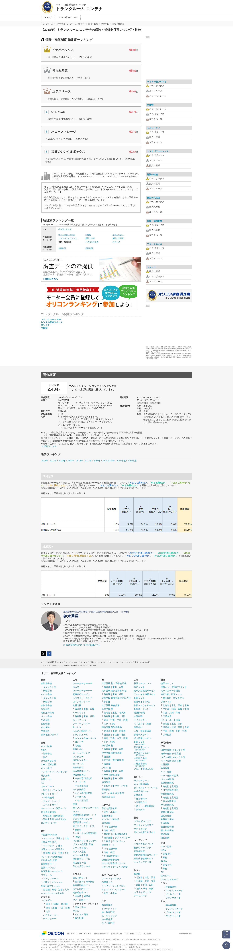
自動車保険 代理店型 (171, 753)
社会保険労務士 (120, 834)
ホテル (76, 911)
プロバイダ (166, 701)
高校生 (107, 786)
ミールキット (79, 712)
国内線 (78, 896)
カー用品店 (107, 919)
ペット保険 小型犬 (170, 775)
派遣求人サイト (141, 734)
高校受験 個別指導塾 (112, 727)
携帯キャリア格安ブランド (174, 687)
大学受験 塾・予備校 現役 (114, 683)
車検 (75, 804)
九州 (67, 853)
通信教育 (106, 782)
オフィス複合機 (80, 855)
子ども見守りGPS (81, 866)
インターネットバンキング (54, 772)
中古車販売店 (79, 775)
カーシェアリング (81, 753)
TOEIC (107, 834)
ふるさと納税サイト (82, 731)
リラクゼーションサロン (113, 886)
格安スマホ (178, 698)
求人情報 (147, 933)
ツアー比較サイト (81, 900)
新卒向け (140, 809)
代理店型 (47, 690)
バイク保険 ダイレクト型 (173, 757)
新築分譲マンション (50, 886)
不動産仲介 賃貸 (49, 860)
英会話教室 (107, 816)
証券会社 (47, 753)
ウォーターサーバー (82, 683)
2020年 (62, 460)
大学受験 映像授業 (111, 705)
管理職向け (141, 802)
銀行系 (46, 790)
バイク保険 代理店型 (171, 761)
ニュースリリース (84, 933)
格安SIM (167, 698)
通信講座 (106, 823)
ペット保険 (46, 716)
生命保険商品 (167, 794)
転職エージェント (142, 709)
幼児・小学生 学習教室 (113, 793)
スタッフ (116, 242)
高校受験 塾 (107, 709)
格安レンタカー (80, 760)
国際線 (87, 896)
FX (42, 782)
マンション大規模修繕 (52, 856)
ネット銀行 (46, 768)
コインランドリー (81, 701)
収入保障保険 (169, 801)
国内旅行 (79, 881)
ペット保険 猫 (167, 779)
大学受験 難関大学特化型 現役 (116, 698)
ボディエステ (140, 828)
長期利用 (89, 248)
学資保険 (45, 731)
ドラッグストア (109, 908)
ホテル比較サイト (81, 889)
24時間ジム (107, 882)
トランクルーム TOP (51, 319)
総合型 (78, 830)
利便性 (88, 235)
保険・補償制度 (154, 221)
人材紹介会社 (140, 759)
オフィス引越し (80, 848)
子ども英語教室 (109, 808)
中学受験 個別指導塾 (112, 753)
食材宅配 (77, 705)
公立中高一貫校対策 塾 (113, 760)
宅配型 (44, 328)
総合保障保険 (167, 826)
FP (105, 826)
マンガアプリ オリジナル (85, 840)
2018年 (79, 460)
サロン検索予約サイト (144, 832)
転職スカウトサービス (144, 705)
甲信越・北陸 (118, 716)
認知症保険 (166, 816)
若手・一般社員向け (145, 806)
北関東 (55, 904)
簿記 (112, 830)
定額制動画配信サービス (84, 815)
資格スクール (108, 845)
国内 (77, 907)
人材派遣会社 (140, 764)
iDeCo (164, 861)
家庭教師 (106, 789)
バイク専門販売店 (83, 793)
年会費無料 (48, 797)
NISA (43, 750)
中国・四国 (64, 907)
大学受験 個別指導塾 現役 (114, 690)
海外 (83, 907)
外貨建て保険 (167, 819)
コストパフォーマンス (67, 238)
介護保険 (165, 823)
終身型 (166, 786)
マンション (48, 838)
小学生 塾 (106, 767)
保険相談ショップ (49, 734)
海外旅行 (90, 881)
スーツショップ (109, 916)
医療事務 (113, 826)
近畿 (60, 853)
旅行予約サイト (80, 878)
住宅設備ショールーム (52, 871)
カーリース (78, 764)
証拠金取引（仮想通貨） (55, 819)
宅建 (106, 830)
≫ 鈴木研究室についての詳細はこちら (82, 645)
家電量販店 (107, 905)
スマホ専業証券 (48, 761)
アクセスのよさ (91, 242)
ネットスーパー (80, 720)
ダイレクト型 (49, 687)
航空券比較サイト (81, 885)
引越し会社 (78, 749)
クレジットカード (49, 794)
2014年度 (121, 460)
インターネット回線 (170, 720)
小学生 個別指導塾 (111, 775)
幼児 (106, 812)
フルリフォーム (50, 878)
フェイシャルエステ (143, 825)
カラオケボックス (142, 892)
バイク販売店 (79, 789)
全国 (151, 888)
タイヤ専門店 (108, 923)
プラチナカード (173, 897)
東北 (48, 904)
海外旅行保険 (47, 712)
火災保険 (45, 709)
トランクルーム (80, 734)
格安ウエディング (142, 847)
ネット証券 (46, 746)
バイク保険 (46, 694)
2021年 (53, 460)
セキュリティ (118, 235)
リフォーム (46, 875)
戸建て (59, 838)
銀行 (45, 757)
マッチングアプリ (142, 862)
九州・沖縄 (109, 723)
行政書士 (108, 837)
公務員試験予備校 (110, 859)
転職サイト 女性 (142, 701)
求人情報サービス (142, 738)
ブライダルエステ (142, 821)
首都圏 (46, 853)
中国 (186, 709)
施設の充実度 (118, 238)
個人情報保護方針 (101, 933)
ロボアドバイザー (49, 823)
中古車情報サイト (81, 771)
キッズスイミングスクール (114, 890)
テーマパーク (140, 895)
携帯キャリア (167, 683)
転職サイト (139, 698)
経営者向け (141, 798)
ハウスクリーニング (82, 698)
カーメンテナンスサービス (86, 808)
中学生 (115, 786)
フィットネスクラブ (111, 878)
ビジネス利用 (81, 914)
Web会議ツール (141, 791)
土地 (67, 838)
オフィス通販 (79, 851)
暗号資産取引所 (48, 812)
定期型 (175, 786)
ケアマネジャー (122, 837)
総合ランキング (64, 229)
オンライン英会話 (110, 819)
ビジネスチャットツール (146, 788)
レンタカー (78, 756)
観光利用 (79, 918)
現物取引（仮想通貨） (54, 816)
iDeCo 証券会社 (48, 764)
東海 (54, 853)
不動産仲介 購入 (49, 842)
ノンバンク (57, 790)
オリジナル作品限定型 (85, 833)
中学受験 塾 (107, 745)
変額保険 (165, 834)
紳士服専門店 (108, 912)
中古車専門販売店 (83, 778)
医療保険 (45, 723)
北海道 (107, 712)
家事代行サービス (81, 694)
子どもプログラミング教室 (115, 867)
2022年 (44, 460)
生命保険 (45, 720)
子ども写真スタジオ (82, 818)
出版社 (78, 837)
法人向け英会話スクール (113, 863)
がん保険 (45, 727)
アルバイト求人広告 (143, 769)
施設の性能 (90, 238)
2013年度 (132, 460)
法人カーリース (141, 780)
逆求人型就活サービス (144, 690)
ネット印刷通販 (141, 784)
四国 (165, 712)
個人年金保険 (167, 830)
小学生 (124, 786)
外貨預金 (45, 775)
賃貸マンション (48, 867)
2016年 (97, 460)
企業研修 (138, 795)
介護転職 (138, 716)
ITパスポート (118, 841)
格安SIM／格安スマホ (171, 694)
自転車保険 (46, 705)
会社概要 (70, 933)
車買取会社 (78, 767)
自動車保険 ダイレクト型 (173, 750)
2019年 (70, 460)
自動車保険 (46, 683)
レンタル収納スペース (52, 322)
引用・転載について (133, 933)
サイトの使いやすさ (66, 235)
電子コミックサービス (83, 826)
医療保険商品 (167, 782)
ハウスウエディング (143, 844)
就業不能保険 (167, 812)
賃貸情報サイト (48, 864)
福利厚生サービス (81, 859)
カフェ (76, 811)
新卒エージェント (142, 754)
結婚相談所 (139, 851)
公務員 (107, 841)
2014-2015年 (108, 460)
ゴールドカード (50, 804)
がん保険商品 (167, 804)
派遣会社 (138, 727)
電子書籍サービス (81, 822)
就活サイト (139, 687)
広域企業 (167, 716)
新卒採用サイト (141, 748)
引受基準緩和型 (170, 790)
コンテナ (45, 325)
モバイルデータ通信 (170, 690)
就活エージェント (142, 683)
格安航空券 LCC (80, 892)
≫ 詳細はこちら (49, 446)
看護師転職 (139, 712)
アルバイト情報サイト (144, 694)
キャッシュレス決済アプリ (54, 808)
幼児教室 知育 (108, 796)
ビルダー (47, 900)
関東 (153, 877)
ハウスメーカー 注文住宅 (52, 893)
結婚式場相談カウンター (146, 855)
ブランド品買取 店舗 (83, 844)
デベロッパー (49, 918)
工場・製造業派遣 (142, 731)
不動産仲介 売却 (49, 834)
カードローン (47, 786)
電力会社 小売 (79, 862)
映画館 (137, 874)
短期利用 (62, 248)
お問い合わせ (116, 933)
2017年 (88, 460)
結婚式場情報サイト (143, 858)
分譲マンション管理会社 (53, 849)
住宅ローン (46, 779)
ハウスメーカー (50, 915)
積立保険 (165, 837)
